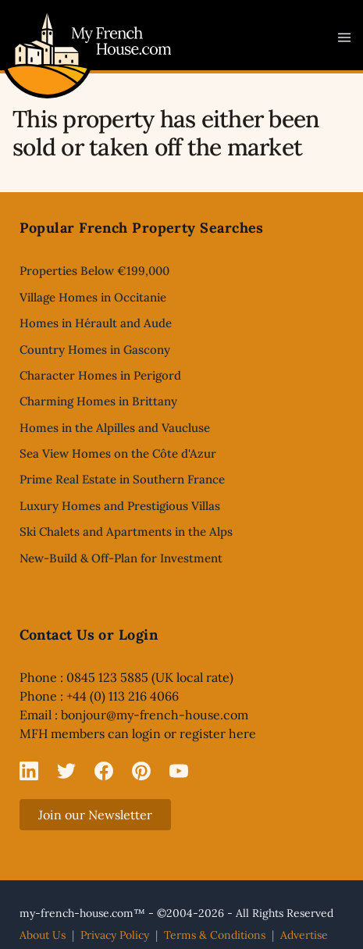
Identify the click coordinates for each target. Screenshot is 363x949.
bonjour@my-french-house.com (154, 714)
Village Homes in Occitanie (93, 297)
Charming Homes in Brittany (98, 401)
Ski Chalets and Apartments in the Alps (126, 531)
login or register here (194, 733)
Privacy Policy (114, 935)
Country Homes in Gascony (95, 349)
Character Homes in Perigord (100, 375)
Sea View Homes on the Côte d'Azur (118, 453)
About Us (43, 935)
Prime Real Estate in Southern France (122, 479)
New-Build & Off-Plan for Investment (121, 558)
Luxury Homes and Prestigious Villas (120, 505)
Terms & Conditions (214, 935)
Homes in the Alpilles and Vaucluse (115, 427)
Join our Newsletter (95, 814)
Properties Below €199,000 (94, 270)
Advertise (304, 935)
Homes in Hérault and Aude (96, 323)
